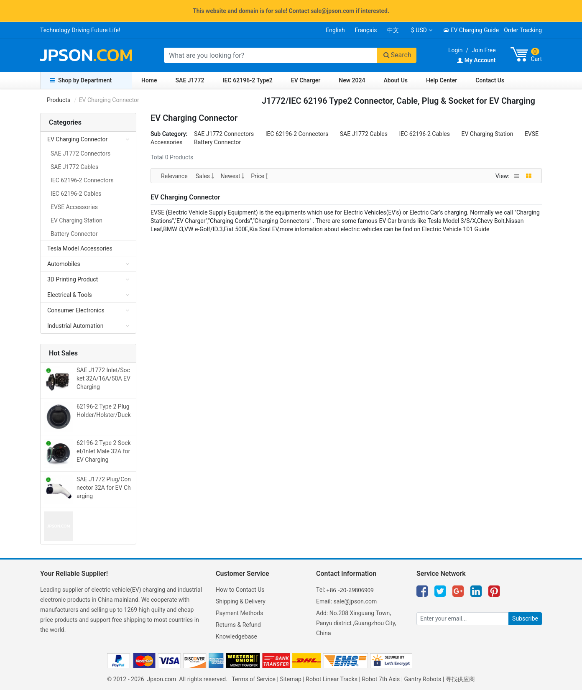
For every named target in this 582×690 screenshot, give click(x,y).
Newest (233, 176)
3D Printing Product (72, 279)
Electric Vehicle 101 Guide (455, 229)
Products (58, 100)
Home (149, 80)
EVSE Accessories (74, 207)
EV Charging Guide (471, 30)
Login (455, 50)
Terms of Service (254, 679)
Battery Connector (217, 142)
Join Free (483, 50)
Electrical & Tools (69, 294)
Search (396, 55)
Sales (205, 176)
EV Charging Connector (77, 139)
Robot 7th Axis (381, 679)
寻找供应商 (460, 679)
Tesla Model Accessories (79, 248)
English (335, 30)
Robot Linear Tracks (331, 679)
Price (259, 176)
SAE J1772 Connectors (224, 133)
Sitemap (290, 679)
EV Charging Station (487, 133)
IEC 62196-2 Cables (424, 133)
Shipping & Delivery (240, 601)
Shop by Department (81, 80)
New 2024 (352, 80)
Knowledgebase (236, 636)
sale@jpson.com (355, 601)
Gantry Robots (423, 679)
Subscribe (525, 618)
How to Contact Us (240, 589)
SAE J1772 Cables (364, 133)
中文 (393, 30)
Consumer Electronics (76, 310)
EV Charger (305, 80)
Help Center (441, 80)
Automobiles (63, 264)
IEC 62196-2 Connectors (297, 133)
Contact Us (489, 80)
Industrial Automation (75, 325)
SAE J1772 (190, 80)
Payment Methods (239, 613)
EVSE (157, 212)
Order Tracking (523, 30)
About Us (396, 80)
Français (366, 30)
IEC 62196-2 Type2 (248, 80)
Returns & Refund (238, 624)
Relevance (175, 176)
